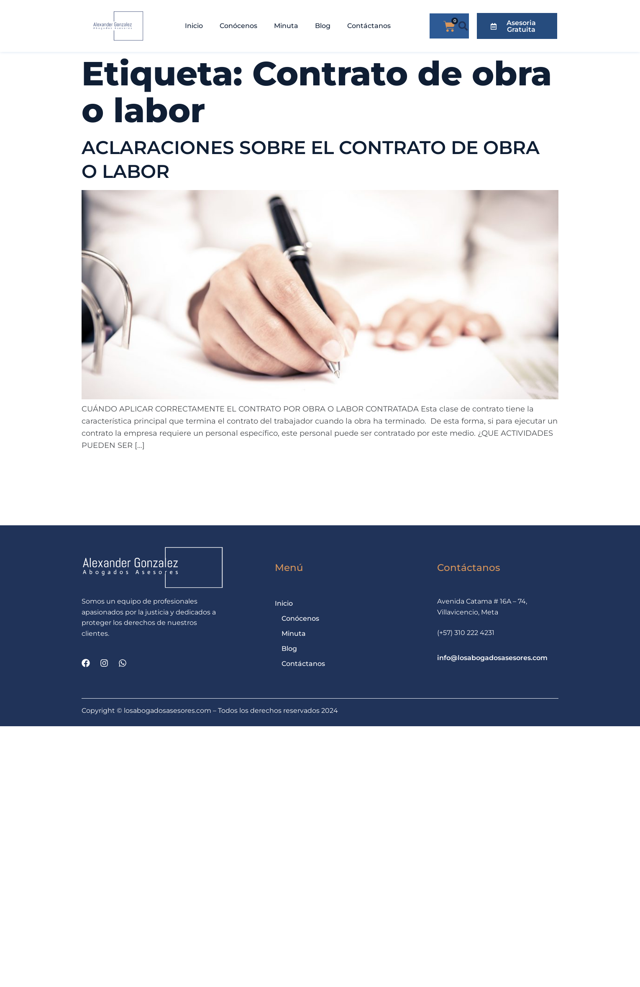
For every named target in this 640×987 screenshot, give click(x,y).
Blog (322, 26)
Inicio (194, 26)
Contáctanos (369, 26)
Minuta (286, 26)
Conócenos (238, 26)
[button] (463, 26)
